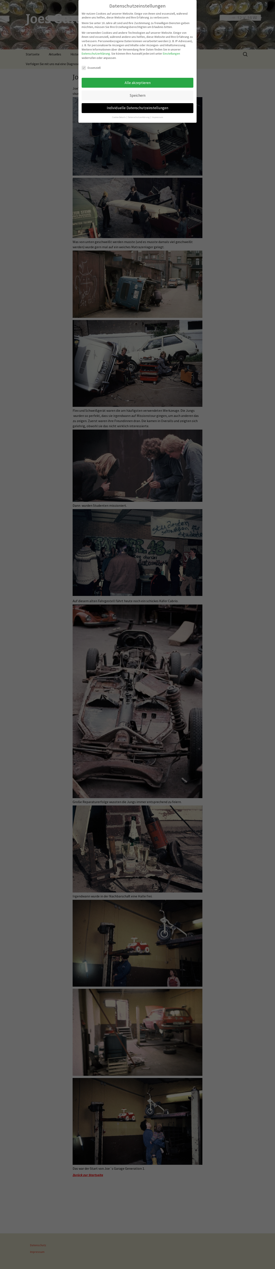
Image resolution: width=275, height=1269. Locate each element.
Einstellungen (171, 51)
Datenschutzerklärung (96, 51)
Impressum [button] (157, 114)
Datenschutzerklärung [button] (139, 114)
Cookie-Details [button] (119, 114)
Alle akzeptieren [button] (138, 79)
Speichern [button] (137, 92)
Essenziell (91, 65)
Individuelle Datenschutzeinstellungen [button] (137, 105)
